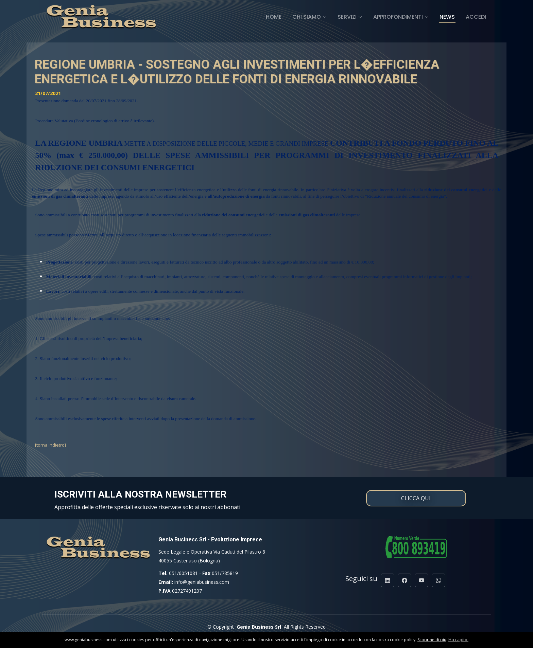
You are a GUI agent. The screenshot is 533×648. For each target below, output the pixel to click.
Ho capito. (458, 640)
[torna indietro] (50, 445)
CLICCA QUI (416, 498)
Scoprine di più (431, 640)
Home (273, 17)
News (447, 17)
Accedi (476, 17)
